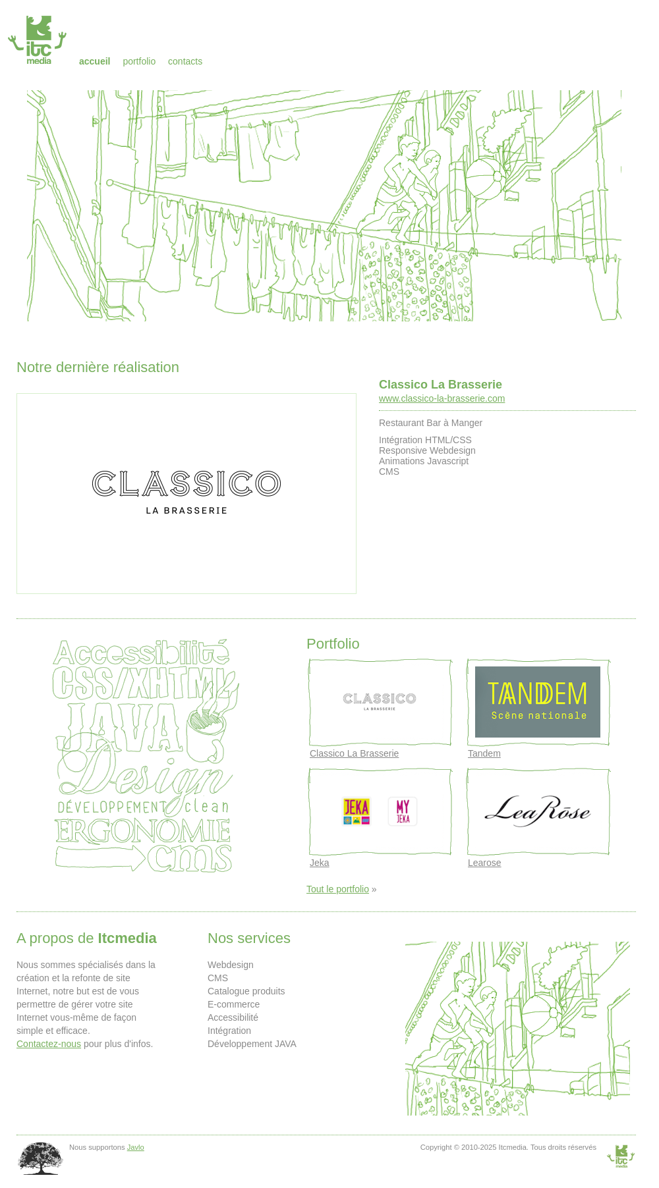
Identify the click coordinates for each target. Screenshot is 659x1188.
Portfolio (139, 61)
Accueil (94, 61)
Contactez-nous (48, 1044)
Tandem (484, 753)
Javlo (135, 1147)
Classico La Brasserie (440, 384)
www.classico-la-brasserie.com (442, 398)
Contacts (185, 61)
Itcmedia (38, 39)
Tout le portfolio (337, 889)
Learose (484, 862)
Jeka (320, 862)
